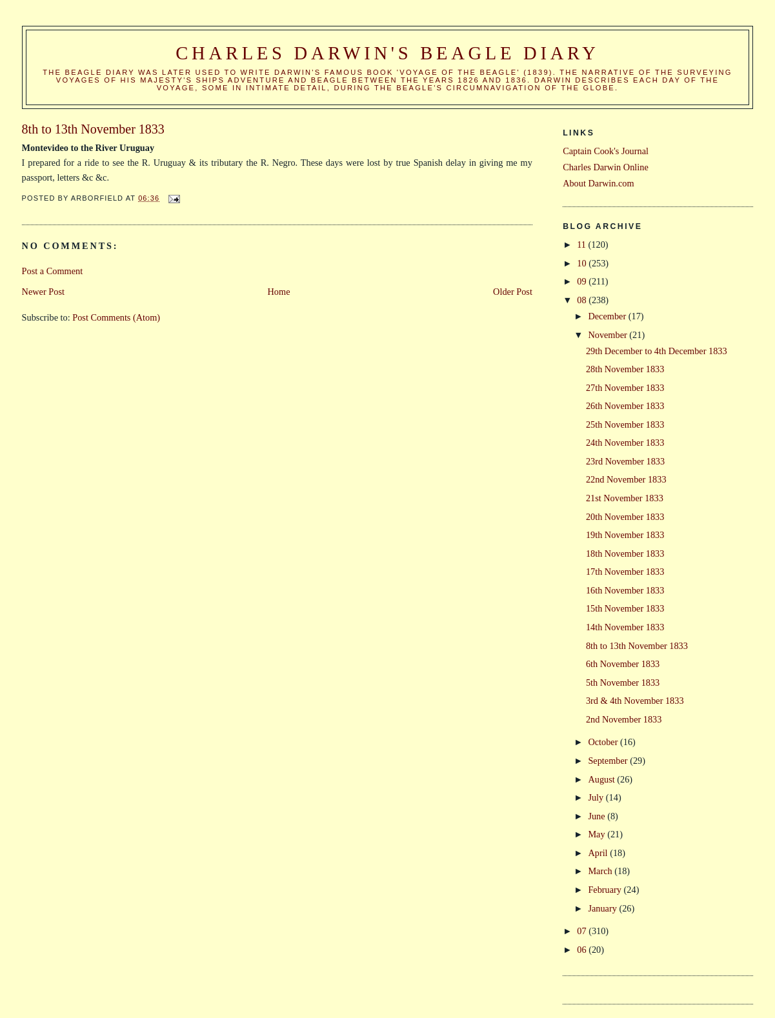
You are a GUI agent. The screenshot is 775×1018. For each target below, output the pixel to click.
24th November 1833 (625, 442)
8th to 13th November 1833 (637, 646)
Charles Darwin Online (606, 167)
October (604, 742)
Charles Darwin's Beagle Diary (387, 53)
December (608, 316)
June (597, 816)
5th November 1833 (622, 682)
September (609, 760)
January (603, 908)
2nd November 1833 (624, 719)
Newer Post (43, 291)
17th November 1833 (625, 571)
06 (583, 949)
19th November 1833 (625, 535)
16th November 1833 (625, 590)
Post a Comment (52, 271)
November (608, 335)
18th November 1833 (625, 553)
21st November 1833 (624, 498)
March (601, 871)
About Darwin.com (598, 183)
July (596, 797)
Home (279, 291)
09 (583, 281)
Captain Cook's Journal (606, 151)
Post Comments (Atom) (116, 317)
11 (582, 244)
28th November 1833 (625, 369)
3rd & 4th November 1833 (635, 700)
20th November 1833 (625, 517)
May (597, 834)
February (605, 889)
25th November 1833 (625, 424)
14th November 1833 (625, 627)
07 (583, 931)
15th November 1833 (625, 608)
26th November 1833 (625, 406)
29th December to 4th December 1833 (656, 351)
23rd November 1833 (625, 461)
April (599, 853)
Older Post (512, 291)
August (602, 779)
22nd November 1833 (626, 479)
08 (583, 300)
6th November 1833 (622, 664)
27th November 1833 (625, 388)
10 (583, 263)
